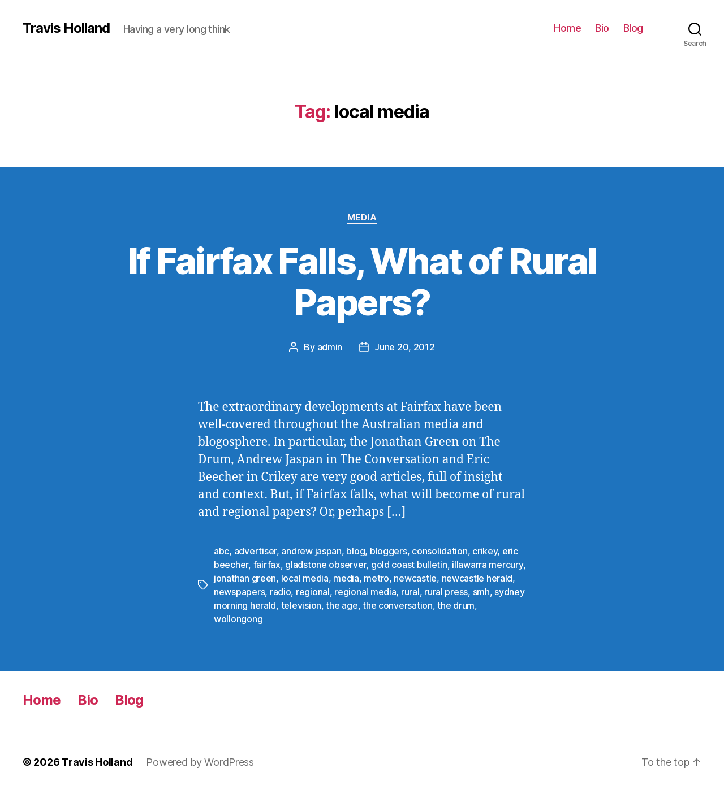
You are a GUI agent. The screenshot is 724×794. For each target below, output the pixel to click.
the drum (456, 605)
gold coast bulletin (409, 564)
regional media (365, 591)
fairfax (267, 564)
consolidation (440, 551)
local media (305, 578)
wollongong (238, 618)
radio (280, 591)
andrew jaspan (311, 551)
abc (221, 551)
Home (567, 28)
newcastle (415, 578)
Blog (633, 28)
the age (341, 605)
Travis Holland (66, 28)
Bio (602, 28)
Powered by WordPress (200, 762)
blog (355, 551)
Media (362, 217)
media (346, 578)
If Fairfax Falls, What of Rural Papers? (362, 281)
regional (313, 591)
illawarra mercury (487, 564)
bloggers (388, 551)
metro (376, 578)
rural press (446, 591)
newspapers (239, 591)
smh (481, 591)
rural (410, 591)
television (301, 605)
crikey (484, 551)
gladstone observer (325, 564)
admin (330, 347)
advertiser (255, 551)
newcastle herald (477, 578)
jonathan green (245, 578)
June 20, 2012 (404, 347)
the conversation (398, 605)
